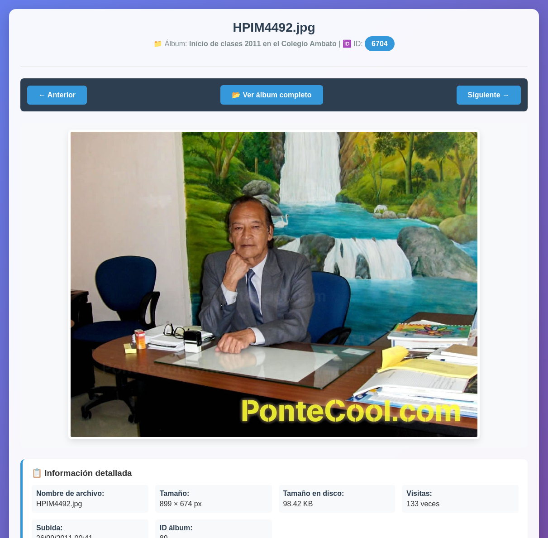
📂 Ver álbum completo (271, 95)
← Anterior (57, 95)
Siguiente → (489, 95)
